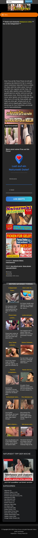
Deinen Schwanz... (27, 342)
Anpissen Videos (18, 260)
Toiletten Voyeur (8, 516)
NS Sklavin (7, 506)
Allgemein (7, 490)
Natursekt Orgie (8, 504)
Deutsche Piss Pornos (10, 494)
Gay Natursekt (8, 499)
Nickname (13, 179)
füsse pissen (27, 266)
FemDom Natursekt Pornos (11, 495)
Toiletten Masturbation (10, 514)
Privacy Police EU (22, 533)
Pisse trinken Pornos (9, 511)
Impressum (14, 533)
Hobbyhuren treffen (26, 22)
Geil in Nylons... (13, 424)
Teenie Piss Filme (9, 513)
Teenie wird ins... (27, 369)
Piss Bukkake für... (27, 397)
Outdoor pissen (8, 509)
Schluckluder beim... (12, 397)
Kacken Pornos (8, 502)
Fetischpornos (10, 262)
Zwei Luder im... (27, 288)
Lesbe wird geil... (27, 315)
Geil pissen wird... (27, 424)
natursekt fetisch (11, 268)
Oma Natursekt (8, 508)
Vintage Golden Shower (10, 518)
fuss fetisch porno (16, 266)
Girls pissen (7, 501)
